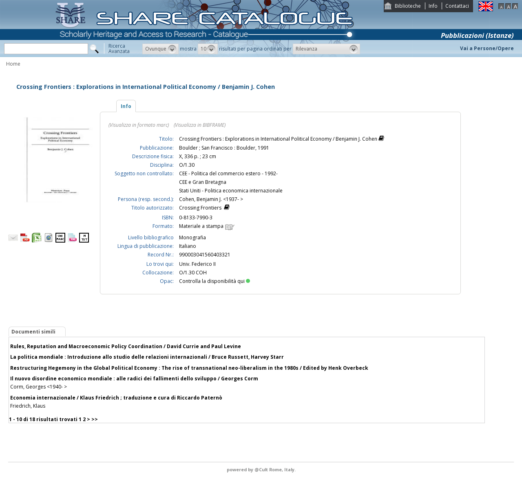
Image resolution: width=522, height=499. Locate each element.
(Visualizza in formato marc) (138, 124)
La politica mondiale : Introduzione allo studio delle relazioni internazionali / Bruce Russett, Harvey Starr (147, 356)
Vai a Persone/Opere (487, 48)
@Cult (261, 469)
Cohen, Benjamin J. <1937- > (211, 199)
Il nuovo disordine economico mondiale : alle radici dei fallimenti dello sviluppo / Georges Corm (134, 378)
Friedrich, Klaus (27, 405)
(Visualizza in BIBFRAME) (200, 124)
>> (94, 419)
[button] (160, 49)
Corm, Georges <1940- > (38, 386)
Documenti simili (33, 331)
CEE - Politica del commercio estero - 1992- (228, 173)
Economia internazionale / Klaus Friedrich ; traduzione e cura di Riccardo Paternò (116, 397)
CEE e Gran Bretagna (202, 182)
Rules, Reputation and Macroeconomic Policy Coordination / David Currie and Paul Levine (125, 346)
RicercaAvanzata (119, 48)
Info (433, 5)
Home (13, 63)
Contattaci (457, 5)
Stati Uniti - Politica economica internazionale (231, 190)
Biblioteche (408, 5)
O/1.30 (187, 164)
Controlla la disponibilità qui (214, 281)
